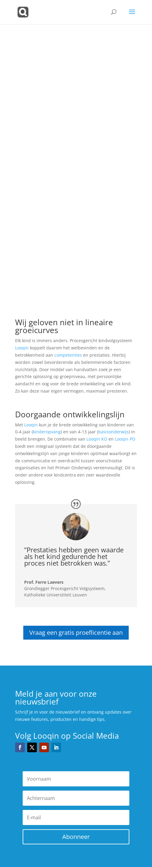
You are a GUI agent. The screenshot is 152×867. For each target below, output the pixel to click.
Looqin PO (125, 439)
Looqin (22, 348)
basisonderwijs (113, 432)
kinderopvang (47, 432)
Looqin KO (96, 439)
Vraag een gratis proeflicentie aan (76, 632)
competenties (68, 355)
